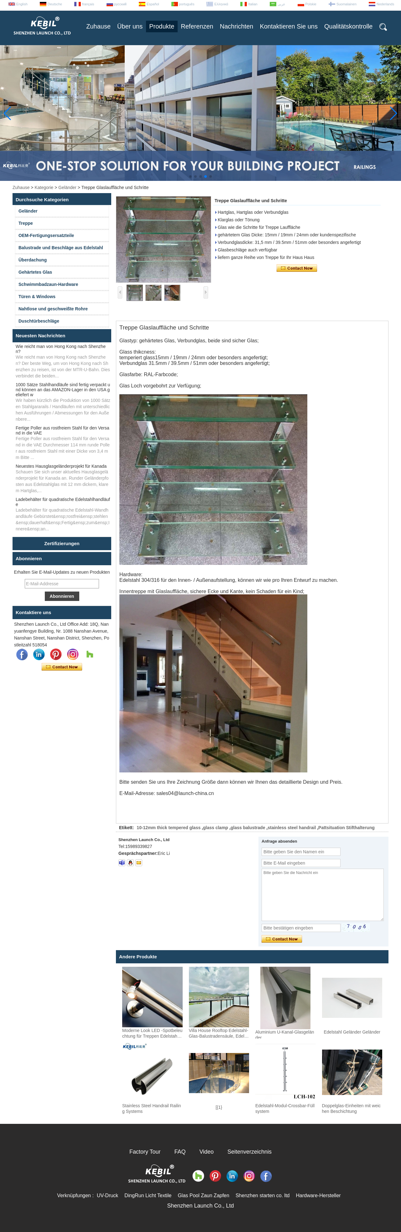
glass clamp (215, 827)
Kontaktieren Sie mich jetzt (62, 667)
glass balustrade (248, 827)
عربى (281, 4)
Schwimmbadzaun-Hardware (48, 284)
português (187, 4)
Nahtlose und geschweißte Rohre (53, 308)
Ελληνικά (221, 4)
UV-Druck (107, 1195)
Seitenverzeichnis (249, 1152)
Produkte (161, 26)
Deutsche (55, 4)
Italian (252, 4)
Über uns (130, 26)
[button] (190, 176)
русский (120, 4)
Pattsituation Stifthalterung (346, 827)
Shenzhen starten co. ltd (263, 1195)
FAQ (180, 1152)
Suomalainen (346, 4)
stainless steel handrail (292, 827)
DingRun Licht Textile (147, 1195)
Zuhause (98, 26)
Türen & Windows (36, 296)
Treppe (25, 223)
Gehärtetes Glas (35, 272)
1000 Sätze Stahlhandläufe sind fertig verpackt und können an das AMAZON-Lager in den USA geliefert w (63, 389)
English (22, 4)
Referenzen (197, 26)
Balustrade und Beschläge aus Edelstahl (60, 247)
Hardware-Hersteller (318, 1195)
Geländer (67, 187)
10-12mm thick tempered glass (168, 827)
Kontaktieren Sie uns (289, 26)
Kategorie (43, 187)
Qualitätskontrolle (348, 26)
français (88, 4)
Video (206, 1152)
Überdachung (32, 259)
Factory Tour (145, 1152)
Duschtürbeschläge (38, 321)
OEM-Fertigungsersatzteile (46, 235)
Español (153, 4)
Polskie (310, 4)
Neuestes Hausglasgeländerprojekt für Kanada (61, 466)
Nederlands (385, 4)
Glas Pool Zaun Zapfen (203, 1195)
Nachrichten (236, 26)
